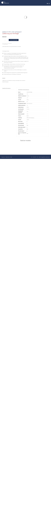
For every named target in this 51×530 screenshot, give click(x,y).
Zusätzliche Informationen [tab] (6, 88)
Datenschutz (8, 157)
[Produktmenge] (5, 40)
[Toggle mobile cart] (47, 3)
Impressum (3, 157)
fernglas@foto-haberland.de (45, 157)
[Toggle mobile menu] (49, 3)
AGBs (11, 157)
